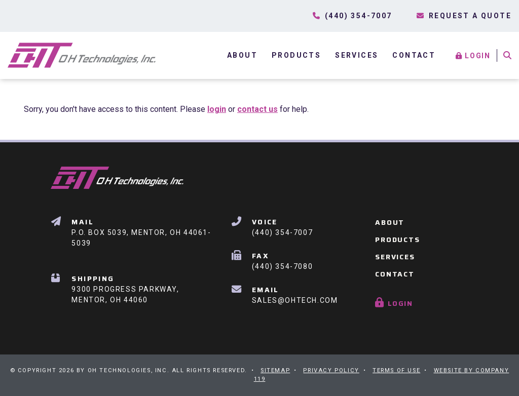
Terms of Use (396, 370)
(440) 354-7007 (282, 226)
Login (474, 56)
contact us (257, 109)
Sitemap (275, 370)
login (216, 109)
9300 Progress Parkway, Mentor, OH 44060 (125, 288)
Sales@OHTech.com (295, 294)
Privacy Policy (331, 370)
